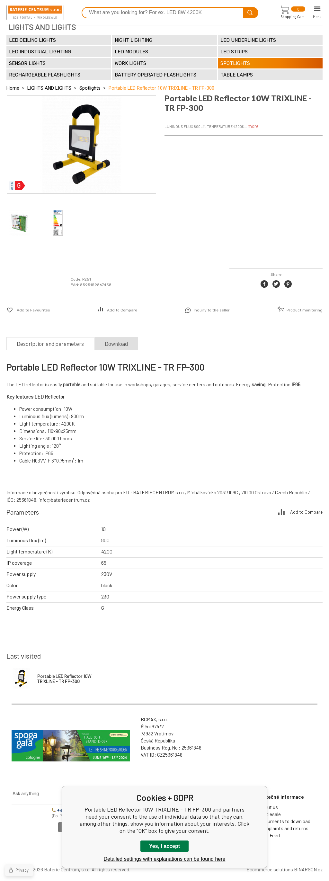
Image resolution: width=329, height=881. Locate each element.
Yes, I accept (164, 846)
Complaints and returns (283, 828)
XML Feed (269, 835)
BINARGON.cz (308, 869)
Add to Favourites (33, 310)
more (253, 126)
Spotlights (90, 88)
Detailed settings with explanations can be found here (165, 859)
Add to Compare (122, 310)
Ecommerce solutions (269, 869)
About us (268, 807)
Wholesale (270, 814)
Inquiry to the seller (212, 310)
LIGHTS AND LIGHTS (49, 88)
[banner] (35, 12)
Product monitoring (305, 310)
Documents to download (284, 821)
